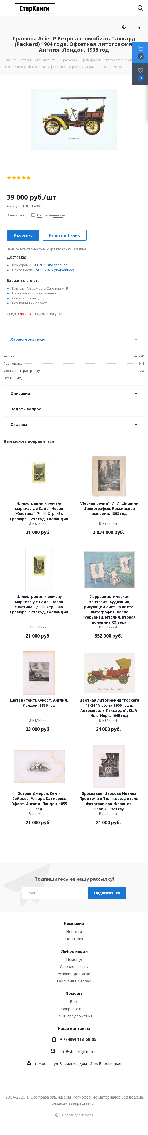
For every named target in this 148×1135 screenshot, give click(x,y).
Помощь (74, 959)
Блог (74, 1001)
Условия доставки (74, 973)
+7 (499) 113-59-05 (78, 1039)
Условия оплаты (74, 966)
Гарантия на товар (74, 980)
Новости (74, 931)
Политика (74, 938)
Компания (74, 923)
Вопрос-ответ (74, 1008)
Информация (74, 951)
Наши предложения (74, 1015)
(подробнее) (58, 265)
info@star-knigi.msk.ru (78, 1051)
